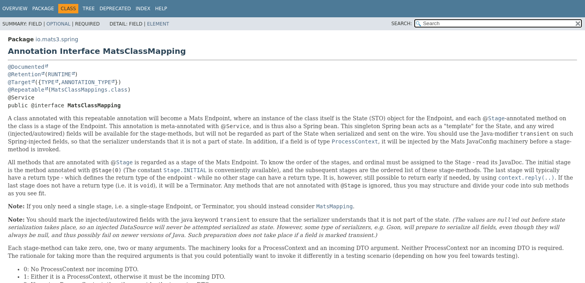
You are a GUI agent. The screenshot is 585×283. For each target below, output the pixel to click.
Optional (58, 24)
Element (158, 24)
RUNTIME (59, 74)
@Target (19, 82)
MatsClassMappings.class (89, 89)
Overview (15, 8)
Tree (89, 8)
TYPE (48, 82)
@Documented (26, 67)
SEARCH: (401, 23)
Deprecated (115, 8)
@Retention (24, 74)
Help (161, 8)
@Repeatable (26, 89)
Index (143, 8)
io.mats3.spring (56, 39)
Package (43, 8)
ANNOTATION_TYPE (86, 82)
